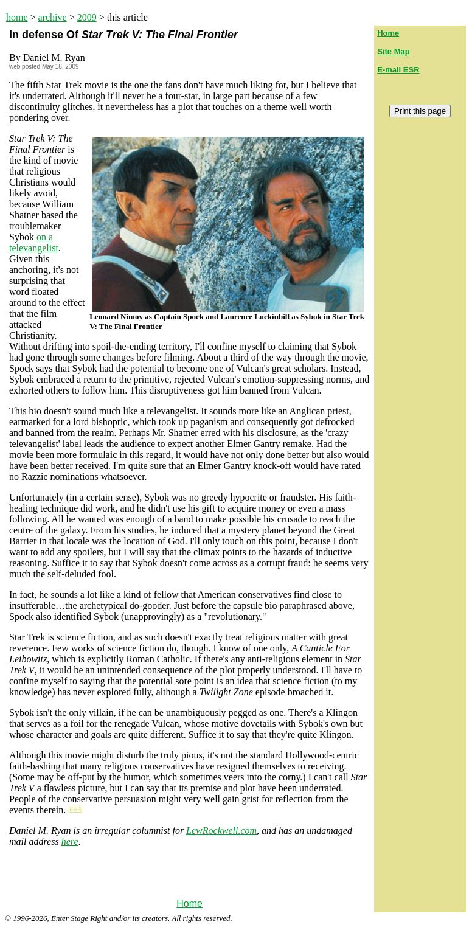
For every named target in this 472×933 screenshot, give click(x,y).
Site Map (393, 51)
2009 (87, 17)
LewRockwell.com (221, 830)
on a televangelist (33, 242)
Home (189, 903)
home (17, 17)
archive (52, 17)
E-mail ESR (398, 69)
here (69, 841)
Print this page (420, 111)
